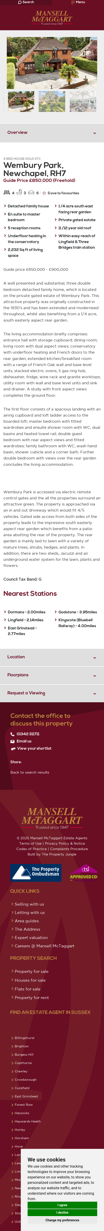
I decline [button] (62, 1212)
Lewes (20, 1163)
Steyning (22, 1205)
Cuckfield (22, 1088)
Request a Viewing (26, 693)
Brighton (22, 1046)
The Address (27, 929)
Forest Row (24, 1104)
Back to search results (29, 772)
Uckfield (21, 1221)
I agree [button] (62, 1205)
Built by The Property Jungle (52, 854)
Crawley (21, 1071)
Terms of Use (30, 843)
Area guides (27, 920)
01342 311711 (24, 734)
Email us (20, 741)
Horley (20, 1129)
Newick (20, 1188)
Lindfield (21, 1171)
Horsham (22, 1138)
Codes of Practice (31, 849)
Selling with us (29, 904)
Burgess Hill (24, 1054)
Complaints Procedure (69, 849)
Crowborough (26, 1079)
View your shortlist (31, 749)
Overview (17, 133)
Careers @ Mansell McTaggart (44, 946)
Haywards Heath (28, 1121)
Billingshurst (25, 1038)
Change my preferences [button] (62, 1220)
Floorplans (17, 675)
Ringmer (21, 1196)
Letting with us (30, 912)
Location (16, 657)
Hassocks (22, 1113)
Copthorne (23, 1063)
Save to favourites (61, 193)
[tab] (52, 133)
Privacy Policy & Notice (65, 843)
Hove (19, 1146)
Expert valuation (31, 937)
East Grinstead (26, 1096)
